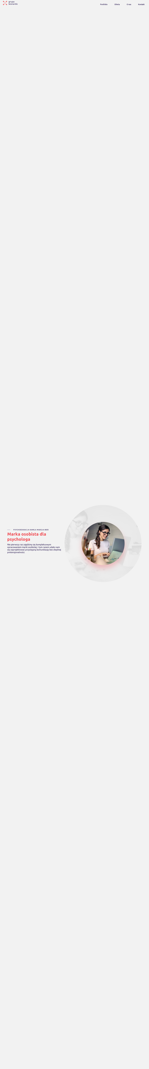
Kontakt (141, 7)
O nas (129, 7)
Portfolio (103, 7)
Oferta (117, 7)
